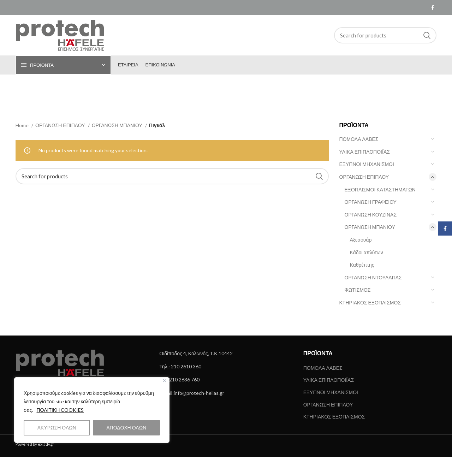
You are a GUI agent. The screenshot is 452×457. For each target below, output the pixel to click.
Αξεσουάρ (361, 240)
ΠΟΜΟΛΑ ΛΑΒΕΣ (359, 139)
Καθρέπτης (362, 265)
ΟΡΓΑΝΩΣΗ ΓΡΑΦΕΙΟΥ (371, 202)
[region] (92, 410)
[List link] (225, 353)
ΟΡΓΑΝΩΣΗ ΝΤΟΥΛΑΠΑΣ (373, 277)
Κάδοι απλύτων (366, 252)
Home (23, 125)
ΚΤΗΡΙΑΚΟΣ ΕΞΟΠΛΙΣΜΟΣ (370, 302)
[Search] (385, 35)
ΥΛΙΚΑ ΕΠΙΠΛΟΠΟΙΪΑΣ (364, 152)
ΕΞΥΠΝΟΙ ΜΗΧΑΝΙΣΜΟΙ (366, 164)
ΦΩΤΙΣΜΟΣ (358, 290)
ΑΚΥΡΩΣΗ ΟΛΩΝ (56, 428)
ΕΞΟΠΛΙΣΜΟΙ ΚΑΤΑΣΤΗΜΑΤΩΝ (380, 189)
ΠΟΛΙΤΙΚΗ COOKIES (60, 410)
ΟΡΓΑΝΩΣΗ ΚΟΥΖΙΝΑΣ (371, 215)
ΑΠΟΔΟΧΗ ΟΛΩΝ (126, 428)
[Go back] (192, 91)
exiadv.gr (46, 444)
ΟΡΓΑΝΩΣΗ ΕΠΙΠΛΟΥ (364, 177)
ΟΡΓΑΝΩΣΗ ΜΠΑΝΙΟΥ (370, 227)
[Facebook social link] (432, 7)
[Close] (164, 380)
